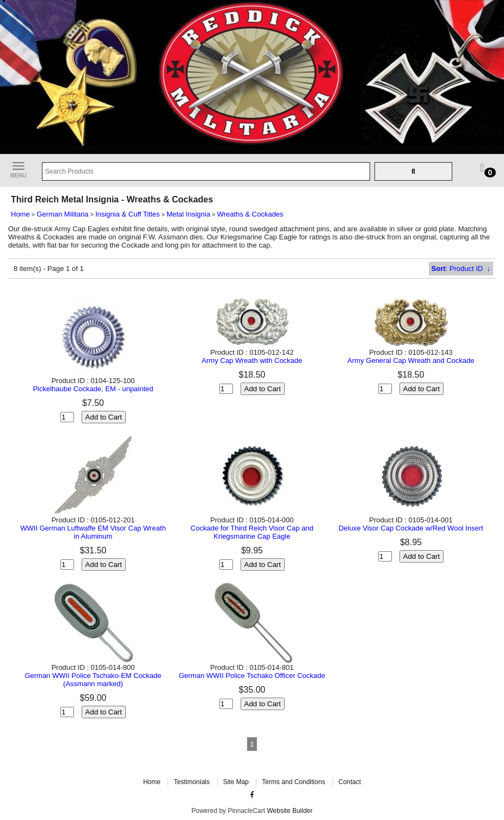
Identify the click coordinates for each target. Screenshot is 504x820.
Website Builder (289, 811)
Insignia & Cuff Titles (127, 214)
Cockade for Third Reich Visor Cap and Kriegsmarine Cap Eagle (252, 532)
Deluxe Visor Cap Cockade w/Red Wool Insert (411, 528)
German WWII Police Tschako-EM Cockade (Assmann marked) (92, 679)
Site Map (236, 782)
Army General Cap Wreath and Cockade (410, 360)
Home (20, 214)
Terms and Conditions (293, 782)
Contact (350, 782)
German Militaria (62, 214)
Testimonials (192, 782)
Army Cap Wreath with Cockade (252, 360)
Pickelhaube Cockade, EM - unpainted (93, 389)
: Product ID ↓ (461, 268)
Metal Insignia (188, 214)
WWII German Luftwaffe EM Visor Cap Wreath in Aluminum (92, 532)
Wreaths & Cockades (250, 214)
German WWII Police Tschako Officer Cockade (252, 675)
